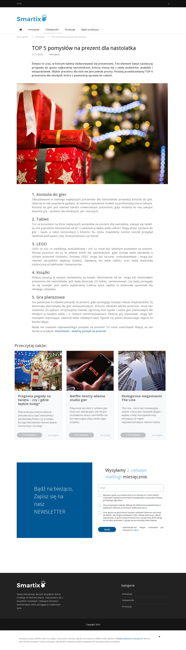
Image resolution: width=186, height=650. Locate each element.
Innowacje (33, 29)
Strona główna (22, 37)
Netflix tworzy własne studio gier (87, 398)
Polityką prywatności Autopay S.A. (129, 638)
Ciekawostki (52, 29)
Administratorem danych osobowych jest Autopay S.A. (143, 528)
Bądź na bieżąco (90, 29)
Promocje (70, 29)
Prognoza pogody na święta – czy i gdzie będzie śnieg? (34, 400)
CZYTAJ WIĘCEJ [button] (29, 435)
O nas (19, 3)
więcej (144, 508)
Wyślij (107, 529)
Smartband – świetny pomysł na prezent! (80, 331)
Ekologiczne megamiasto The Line (142, 398)
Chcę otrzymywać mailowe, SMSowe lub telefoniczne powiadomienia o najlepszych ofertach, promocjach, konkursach (130, 506)
